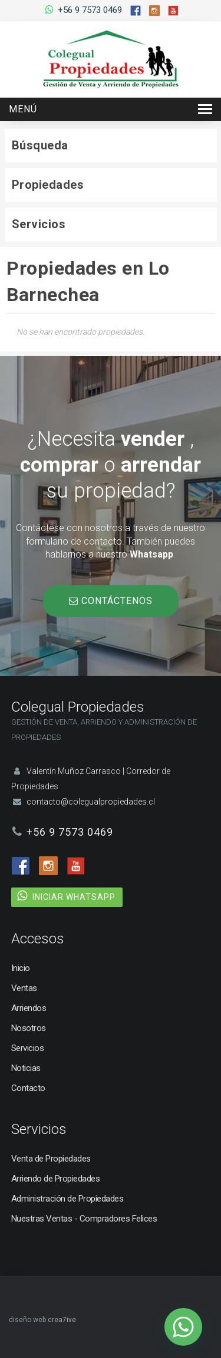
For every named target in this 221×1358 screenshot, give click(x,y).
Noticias (26, 1068)
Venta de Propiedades (51, 1158)
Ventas (24, 988)
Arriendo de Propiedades (55, 1178)
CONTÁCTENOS (111, 600)
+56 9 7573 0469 (90, 10)
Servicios (27, 1048)
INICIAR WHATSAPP (74, 897)
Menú (23, 109)
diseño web (27, 1320)
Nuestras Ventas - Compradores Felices (84, 1218)
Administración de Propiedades (67, 1198)
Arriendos (29, 1008)
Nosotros (28, 1028)
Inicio (20, 968)
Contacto (28, 1088)
